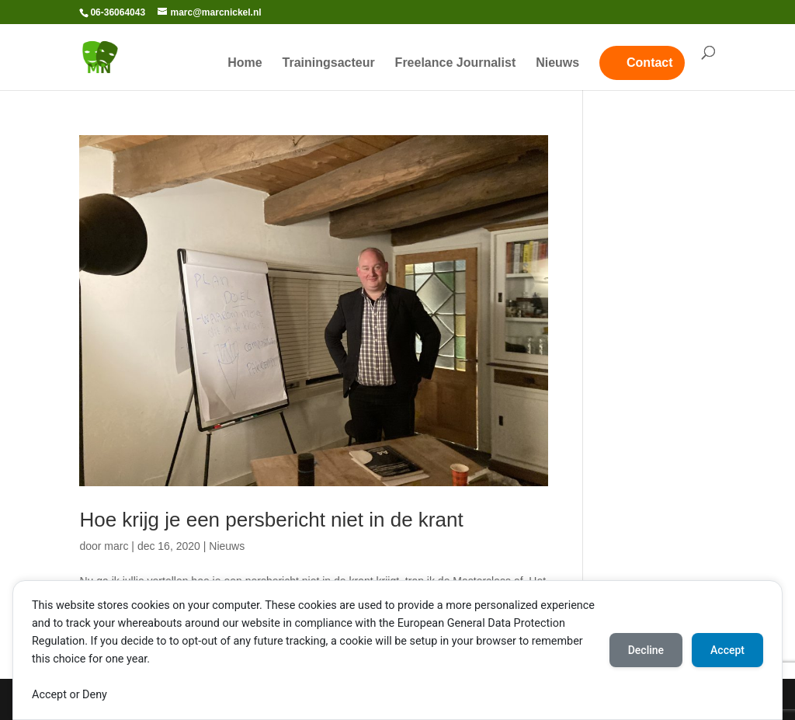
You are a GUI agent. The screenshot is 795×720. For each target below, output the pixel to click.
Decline (646, 650)
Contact (650, 62)
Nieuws (557, 63)
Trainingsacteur (329, 63)
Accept (727, 650)
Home (244, 63)
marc (116, 546)
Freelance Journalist (455, 63)
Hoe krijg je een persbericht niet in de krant (271, 519)
